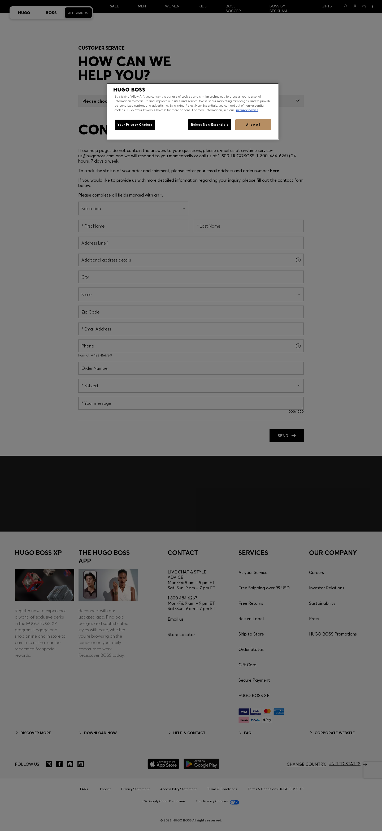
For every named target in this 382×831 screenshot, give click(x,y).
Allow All (253, 125)
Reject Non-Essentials (209, 125)
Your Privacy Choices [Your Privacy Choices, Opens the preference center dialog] (135, 125)
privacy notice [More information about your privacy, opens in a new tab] (247, 110)
